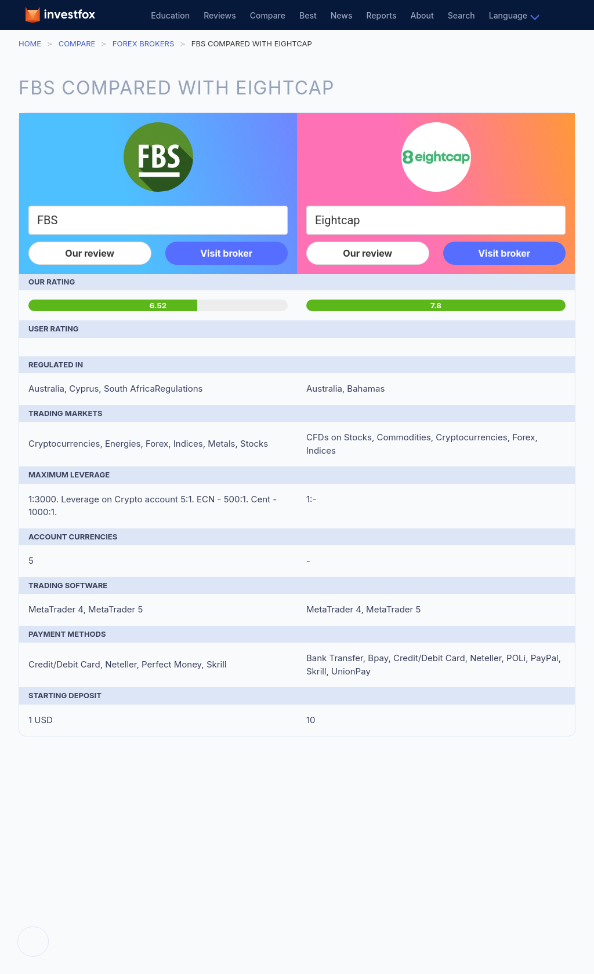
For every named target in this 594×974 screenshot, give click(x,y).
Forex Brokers (143, 43)
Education (170, 15)
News (342, 15)
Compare (267, 15)
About (422, 15)
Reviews (220, 15)
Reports (381, 15)
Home (30, 43)
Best (308, 15)
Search (461, 15)
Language (508, 15)
